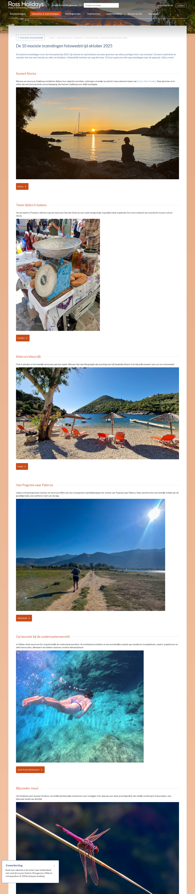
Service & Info (135, 13)
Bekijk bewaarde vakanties (67, 5)
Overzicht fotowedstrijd (31, 37)
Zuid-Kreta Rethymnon (29, 769)
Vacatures (153, 13)
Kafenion (78, 37)
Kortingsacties (73, 13)
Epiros (20, 186)
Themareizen (93, 13)
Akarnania (22, 618)
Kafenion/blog (114, 13)
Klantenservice (64, 37)
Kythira (21, 338)
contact (181, 5)
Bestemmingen (18, 13)
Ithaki (20, 466)
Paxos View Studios (146, 81)
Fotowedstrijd (91, 37)
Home (52, 37)
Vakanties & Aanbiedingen (45, 13)
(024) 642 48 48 (165, 5)
